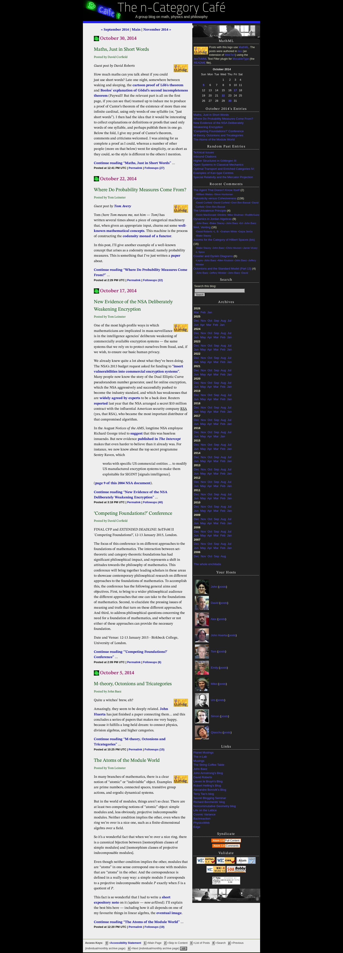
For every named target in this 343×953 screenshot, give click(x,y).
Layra (199, 260)
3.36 (230, 882)
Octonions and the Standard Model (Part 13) (222, 268)
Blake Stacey (217, 223)
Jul (229, 320)
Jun (196, 324)
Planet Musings (203, 752)
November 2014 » (157, 30)
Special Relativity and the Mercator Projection (223, 177)
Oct (210, 320)
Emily (214, 667)
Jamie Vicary (250, 248)
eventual (163, 913)
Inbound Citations (204, 156)
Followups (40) (153, 502)
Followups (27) (154, 168)
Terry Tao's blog (203, 793)
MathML (244, 47)
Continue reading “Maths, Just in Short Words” (132, 163)
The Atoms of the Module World (214, 139)
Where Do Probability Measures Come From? (223, 118)
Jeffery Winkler (218, 273)
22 (223, 95)
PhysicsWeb (201, 822)
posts (222, 586)
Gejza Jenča (246, 231)
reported (101, 403)
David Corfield (204, 202)
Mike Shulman (236, 215)
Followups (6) (152, 662)
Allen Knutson (225, 260)
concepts (137, 231)
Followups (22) (153, 280)
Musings (198, 760)
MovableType (241, 58)
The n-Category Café (172, 8)
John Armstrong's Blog (208, 773)
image (177, 913)
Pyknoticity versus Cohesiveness (214, 198)
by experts (132, 398)
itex (240, 51)
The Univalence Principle (209, 210)
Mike (214, 683)
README (200, 62)
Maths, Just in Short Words (211, 114)
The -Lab (200, 756)
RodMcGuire (252, 215)
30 (229, 100)
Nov (203, 320)
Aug (223, 320)
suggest (136, 433)
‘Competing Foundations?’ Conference (218, 131)
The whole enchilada (207, 564)
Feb (203, 312)
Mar (196, 312)
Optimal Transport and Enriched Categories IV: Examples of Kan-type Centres (223, 171)
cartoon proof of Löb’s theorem (158, 85)
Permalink (135, 168)
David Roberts (204, 231)
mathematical (117, 231)
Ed (241, 223)
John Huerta (219, 635)
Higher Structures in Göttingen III (214, 160)
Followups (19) (154, 926)
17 (235, 90)
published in (159, 439)
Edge (196, 827)
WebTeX (230, 54)
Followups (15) (154, 749)
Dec (196, 320)
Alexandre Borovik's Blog (209, 789)
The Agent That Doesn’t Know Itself (216, 190)
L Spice (200, 252)
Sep (216, 320)
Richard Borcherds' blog (209, 802)
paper (175, 256)
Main (136, 30)
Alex (213, 619)
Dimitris (222, 215)
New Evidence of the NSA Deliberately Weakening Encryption (218, 125)
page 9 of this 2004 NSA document (122, 483)
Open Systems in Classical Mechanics (218, 164)
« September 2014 (115, 30)
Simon (215, 716)
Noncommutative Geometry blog (214, 806)
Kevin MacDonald (206, 215)
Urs (213, 700)
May (203, 337)
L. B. (216, 231)
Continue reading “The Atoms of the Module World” (137, 922)
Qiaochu (216, 732)
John (214, 586)
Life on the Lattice (205, 810)
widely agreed (111, 398)
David (245, 273)
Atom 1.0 (226, 840)
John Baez (202, 223)
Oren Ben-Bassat (240, 202)
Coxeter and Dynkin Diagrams (213, 256)
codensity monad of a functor (147, 236)
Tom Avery (122, 206)
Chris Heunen (234, 248)
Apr (202, 324)
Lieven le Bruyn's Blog (207, 781)
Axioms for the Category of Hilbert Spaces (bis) (224, 239)
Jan (209, 312)
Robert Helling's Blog (207, 785)
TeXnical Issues (203, 152)
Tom (214, 651)
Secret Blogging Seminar (209, 798)
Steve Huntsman (223, 194)
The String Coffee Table (208, 764)
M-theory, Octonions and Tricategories (218, 135)
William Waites (204, 194)
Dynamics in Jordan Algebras (212, 219)
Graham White (229, 231)
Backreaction (201, 818)
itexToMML (200, 58)
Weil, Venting (202, 227)
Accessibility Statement (125, 942)
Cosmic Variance (204, 814)
